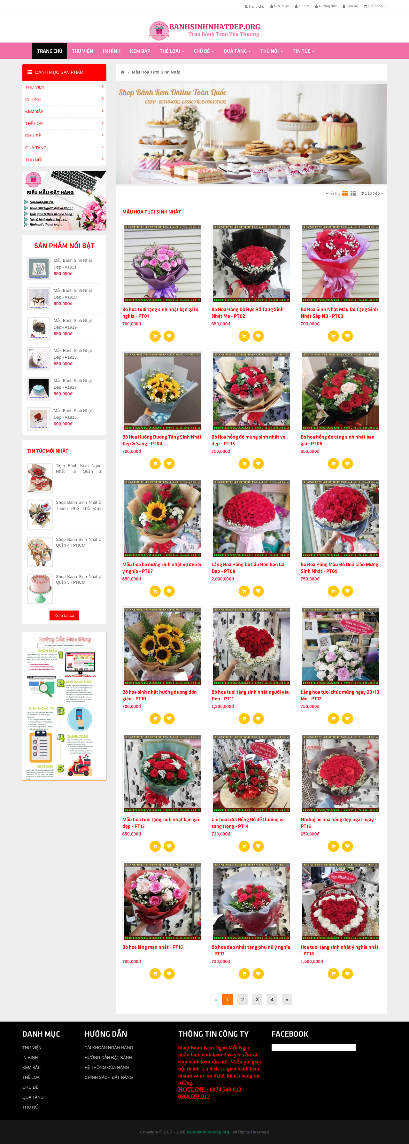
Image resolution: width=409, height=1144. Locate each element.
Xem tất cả (64, 615)
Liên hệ (350, 6)
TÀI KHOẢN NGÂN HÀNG (109, 1047)
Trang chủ (255, 6)
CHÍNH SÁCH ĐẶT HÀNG (109, 1077)
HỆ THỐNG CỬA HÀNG (107, 1067)
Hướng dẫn (326, 6)
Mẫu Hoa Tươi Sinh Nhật (156, 72)
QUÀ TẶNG (237, 51)
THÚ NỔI (271, 51)
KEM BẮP (140, 51)
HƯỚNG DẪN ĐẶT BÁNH (108, 1057)
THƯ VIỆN (82, 51)
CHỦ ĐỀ (204, 51)
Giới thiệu (279, 6)
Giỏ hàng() (375, 6)
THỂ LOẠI (172, 51)
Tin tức (302, 6)
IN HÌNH (111, 51)
